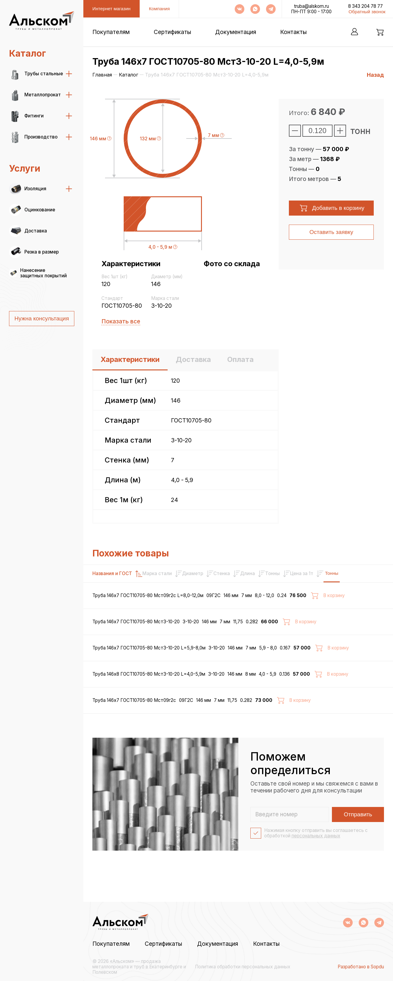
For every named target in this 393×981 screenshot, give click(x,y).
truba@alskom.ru (311, 6)
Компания (159, 8)
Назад (375, 75)
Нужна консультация (41, 318)
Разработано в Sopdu (361, 967)
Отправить (358, 841)
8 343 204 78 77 (365, 6)
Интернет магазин (111, 8)
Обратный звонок (366, 11)
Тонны (370, 573)
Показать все (120, 321)
